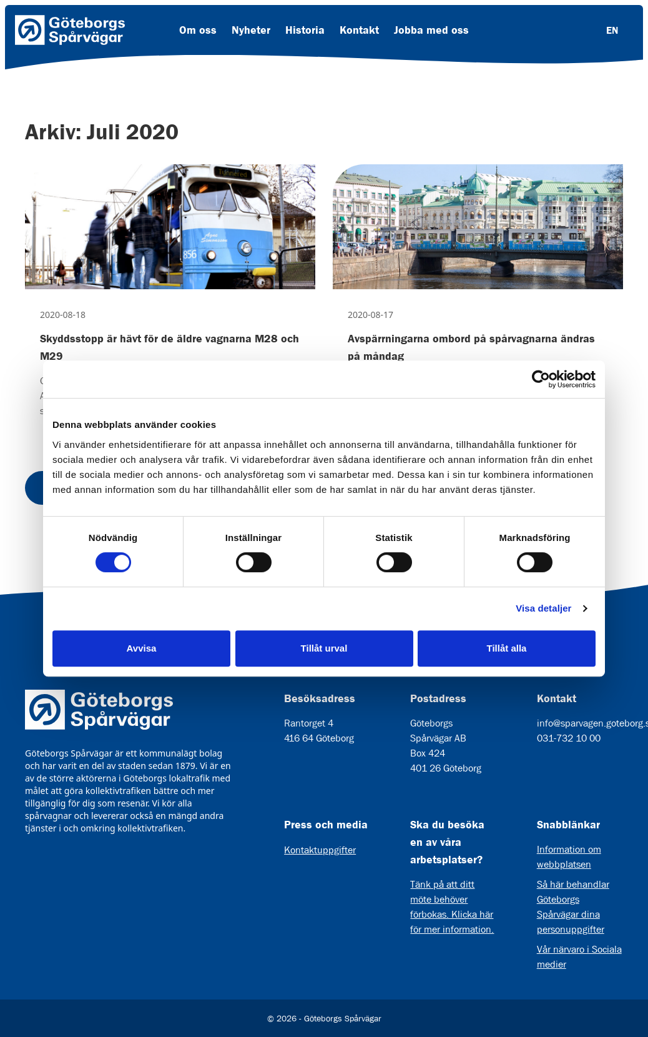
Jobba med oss (431, 30)
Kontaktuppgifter (320, 849)
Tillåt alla (507, 648)
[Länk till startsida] (70, 30)
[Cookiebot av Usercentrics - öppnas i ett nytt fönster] (541, 379)
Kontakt (359, 30)
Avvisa (142, 648)
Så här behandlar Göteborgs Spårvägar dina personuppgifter (573, 907)
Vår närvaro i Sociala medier (579, 957)
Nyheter (251, 30)
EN (612, 30)
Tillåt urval (324, 648)
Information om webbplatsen (569, 857)
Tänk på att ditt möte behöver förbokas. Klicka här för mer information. (452, 907)
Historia (305, 30)
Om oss (198, 30)
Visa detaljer (543, 608)
